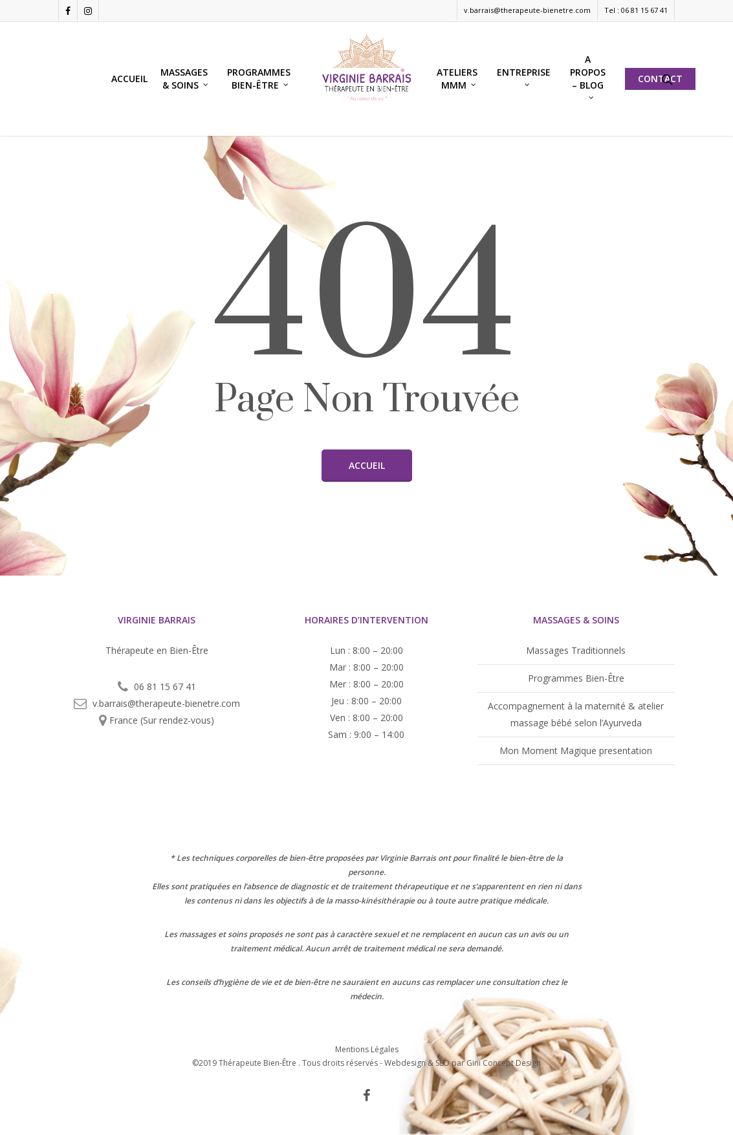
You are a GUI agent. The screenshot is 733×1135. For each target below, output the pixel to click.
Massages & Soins (185, 78)
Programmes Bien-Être (258, 78)
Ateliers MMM (457, 78)
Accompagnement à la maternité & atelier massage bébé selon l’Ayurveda (576, 714)
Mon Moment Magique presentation (575, 750)
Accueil (129, 78)
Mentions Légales (367, 1048)
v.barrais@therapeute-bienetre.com (527, 10)
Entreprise (524, 75)
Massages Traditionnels (576, 650)
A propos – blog (588, 75)
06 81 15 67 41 (165, 686)
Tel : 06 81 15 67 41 (636, 10)
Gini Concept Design (503, 1062)
